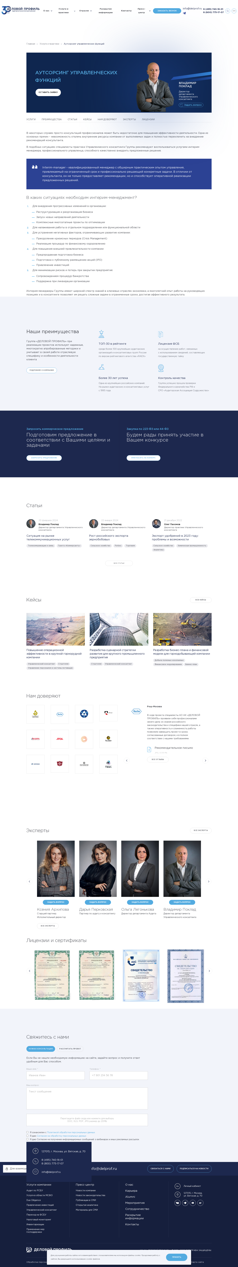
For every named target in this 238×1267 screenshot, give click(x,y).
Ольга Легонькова (137, 909)
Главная (30, 44)
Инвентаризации (35, 1224)
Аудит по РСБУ (34, 1191)
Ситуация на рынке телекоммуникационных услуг (48, 538)
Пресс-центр (141, 10)
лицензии (148, 120)
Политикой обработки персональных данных (71, 1132)
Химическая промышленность (192, 546)
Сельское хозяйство (100, 546)
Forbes (118, 546)
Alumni (130, 1197)
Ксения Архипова (53, 909)
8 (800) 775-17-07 (213, 12)
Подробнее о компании (42, 370)
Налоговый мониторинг (38, 1220)
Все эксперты (201, 830)
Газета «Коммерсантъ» (69, 546)
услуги (31, 120)
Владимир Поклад (179, 909)
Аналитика (158, 550)
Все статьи (119, 563)
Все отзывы (158, 759)
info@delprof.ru (192, 9)
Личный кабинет (188, 1186)
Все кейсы (200, 600)
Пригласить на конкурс (143, 458)
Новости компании (86, 1191)
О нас (46, 11)
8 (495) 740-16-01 (213, 9)
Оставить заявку (48, 92)
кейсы (87, 120)
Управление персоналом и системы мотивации (50, 668)
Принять (176, 1257)
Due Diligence (33, 1200)
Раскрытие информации (106, 10)
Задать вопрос (193, 105)
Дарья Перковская (96, 909)
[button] (127, 760)
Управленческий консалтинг (41, 664)
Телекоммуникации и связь (41, 546)
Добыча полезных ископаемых (169, 660)
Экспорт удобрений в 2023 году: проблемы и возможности (175, 538)
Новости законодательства (90, 1195)
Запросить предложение (44, 458)
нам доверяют (107, 120)
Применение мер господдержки (35, 1231)
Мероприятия (135, 1203)
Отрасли (84, 11)
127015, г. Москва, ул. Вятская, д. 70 (188, 1195)
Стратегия (63, 664)
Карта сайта (197, 1262)
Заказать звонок (167, 11)
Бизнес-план (191, 664)
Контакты (126, 11)
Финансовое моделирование (168, 664)
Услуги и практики (63, 10)
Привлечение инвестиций (40, 1205)
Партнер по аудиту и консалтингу (97, 914)
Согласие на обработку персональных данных (61, 1136)
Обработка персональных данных (43, 1262)
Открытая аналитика (87, 1205)
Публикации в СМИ (86, 1200)
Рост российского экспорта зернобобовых (108, 538)
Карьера (131, 1191)
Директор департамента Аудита (138, 914)
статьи (72, 120)
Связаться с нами (160, 1169)
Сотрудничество (137, 1209)
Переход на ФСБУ (36, 1215)
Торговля (130, 546)
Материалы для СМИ (87, 1210)
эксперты (129, 120)
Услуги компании (38, 1185)
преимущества (52, 120)
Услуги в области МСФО (39, 1195)
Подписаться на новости (194, 1169)
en (234, 11)
